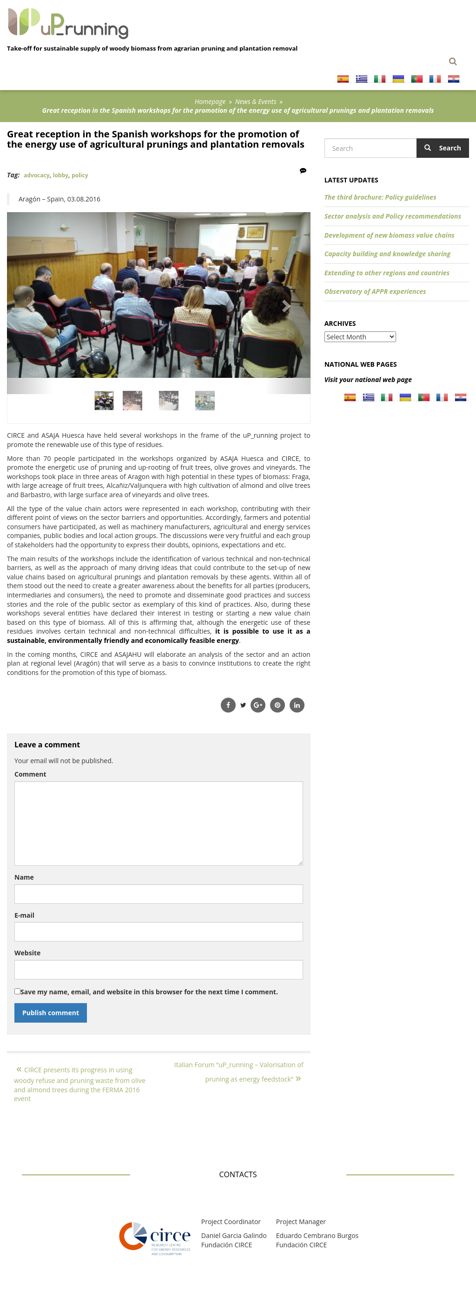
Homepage (210, 101)
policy (80, 175)
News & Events (256, 101)
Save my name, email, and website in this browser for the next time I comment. (149, 991)
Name (24, 877)
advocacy (37, 175)
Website (27, 952)
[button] (30, 303)
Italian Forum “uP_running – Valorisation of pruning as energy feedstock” (239, 1071)
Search (442, 147)
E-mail (24, 915)
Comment (30, 774)
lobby (60, 175)
